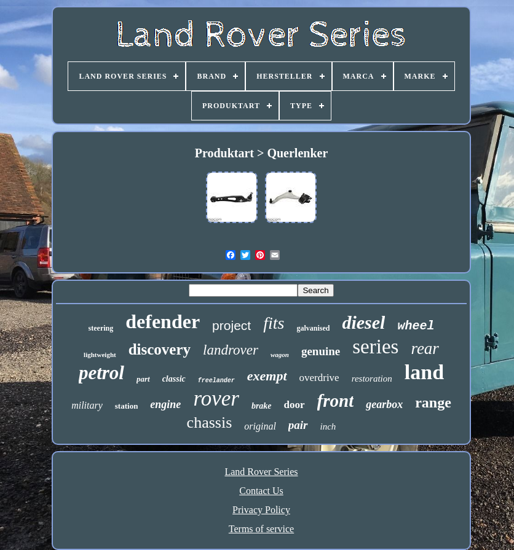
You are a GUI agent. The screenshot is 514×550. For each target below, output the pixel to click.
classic (174, 378)
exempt (267, 375)
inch (328, 426)
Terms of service (261, 529)
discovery (159, 349)
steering (101, 328)
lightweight (100, 354)
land (424, 372)
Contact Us (261, 490)
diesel (363, 322)
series (375, 347)
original (260, 426)
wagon (280, 354)
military (87, 405)
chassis (209, 422)
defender (162, 321)
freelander (216, 380)
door (294, 405)
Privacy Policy (261, 510)
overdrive (319, 377)
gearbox (384, 404)
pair (298, 424)
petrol (101, 372)
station (126, 406)
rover (216, 399)
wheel (415, 326)
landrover (230, 350)
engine (165, 404)
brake (261, 406)
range (433, 403)
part (143, 378)
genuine (320, 351)
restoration (372, 378)
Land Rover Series (261, 471)
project (231, 325)
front (335, 401)
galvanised (313, 328)
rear (425, 348)
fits (273, 322)
